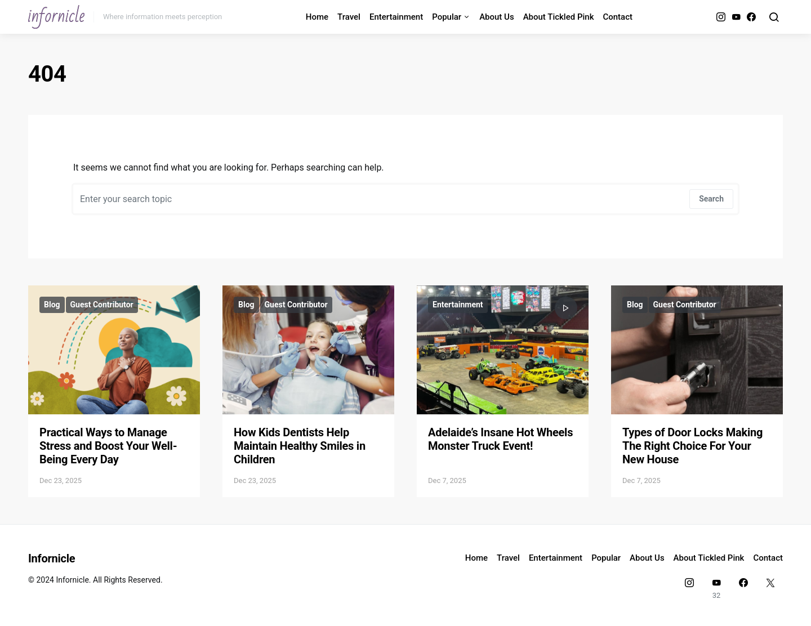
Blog (52, 304)
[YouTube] (736, 16)
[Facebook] (751, 16)
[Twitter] (770, 588)
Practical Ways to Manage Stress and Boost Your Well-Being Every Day (108, 446)
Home (317, 17)
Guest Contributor (101, 304)
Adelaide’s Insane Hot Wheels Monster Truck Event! (500, 439)
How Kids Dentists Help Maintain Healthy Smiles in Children (300, 446)
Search (711, 198)
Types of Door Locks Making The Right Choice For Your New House (692, 446)
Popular (446, 17)
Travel (348, 17)
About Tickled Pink (558, 17)
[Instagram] (720, 16)
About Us (496, 17)
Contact (617, 17)
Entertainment (396, 17)
